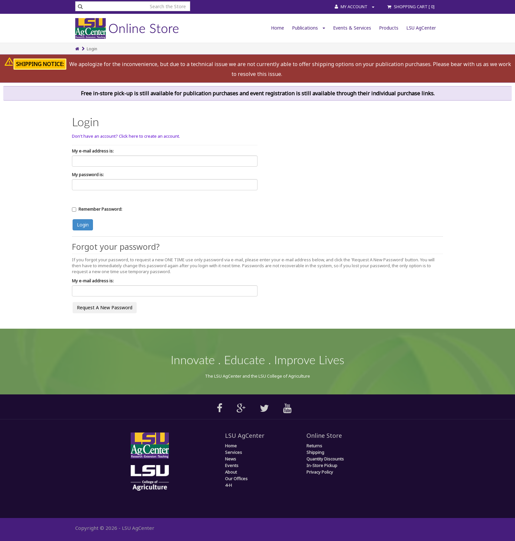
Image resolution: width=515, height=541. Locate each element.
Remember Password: (100, 209)
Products (388, 28)
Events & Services (352, 28)
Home (277, 28)
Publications (308, 28)
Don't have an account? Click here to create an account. (126, 136)
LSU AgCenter (421, 28)
